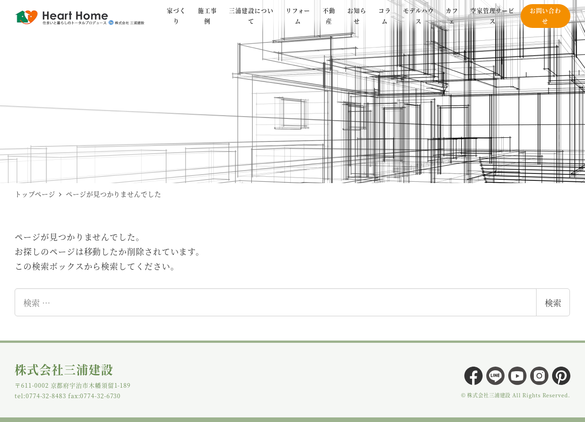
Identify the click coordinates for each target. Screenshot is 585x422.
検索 (553, 302)
